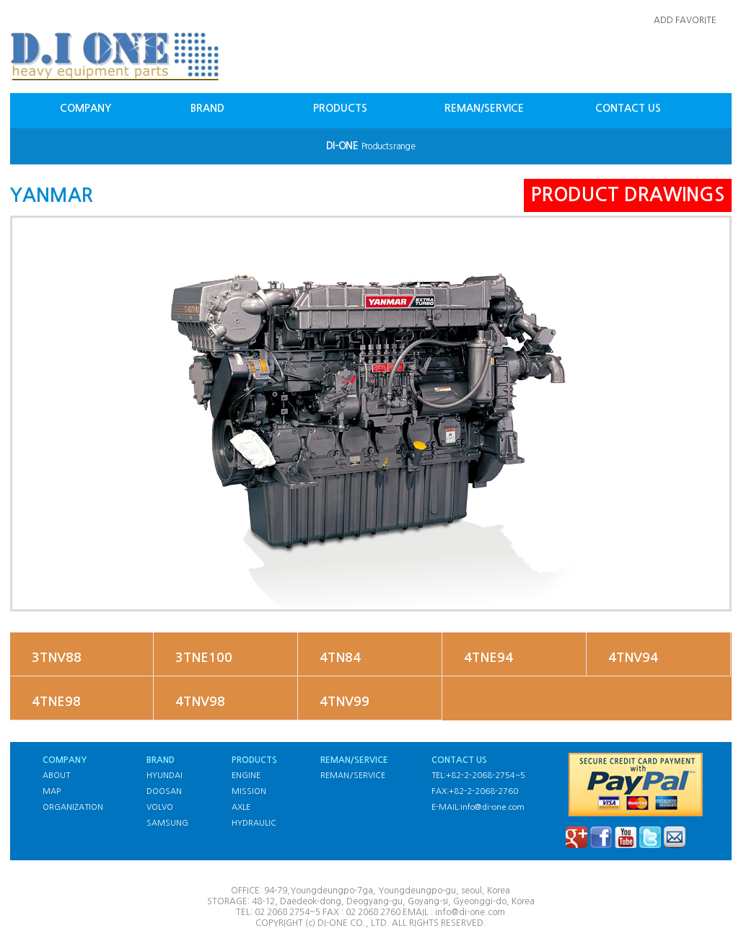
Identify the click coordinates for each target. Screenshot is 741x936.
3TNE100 (203, 657)
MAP (52, 791)
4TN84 (340, 657)
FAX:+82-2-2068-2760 (474, 791)
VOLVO (159, 807)
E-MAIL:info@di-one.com (478, 807)
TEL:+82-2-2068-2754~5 (478, 776)
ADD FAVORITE (685, 20)
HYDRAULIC (254, 823)
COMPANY (85, 108)
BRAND (207, 108)
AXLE (241, 807)
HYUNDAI (164, 776)
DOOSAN (164, 791)
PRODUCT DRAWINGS (627, 194)
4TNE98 (56, 701)
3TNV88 (57, 657)
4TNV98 (200, 701)
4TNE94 (488, 657)
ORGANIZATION (73, 807)
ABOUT (56, 776)
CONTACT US (628, 108)
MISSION (249, 791)
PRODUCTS (340, 108)
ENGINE (246, 776)
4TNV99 (344, 701)
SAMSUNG (167, 823)
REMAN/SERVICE (484, 108)
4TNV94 (633, 657)
